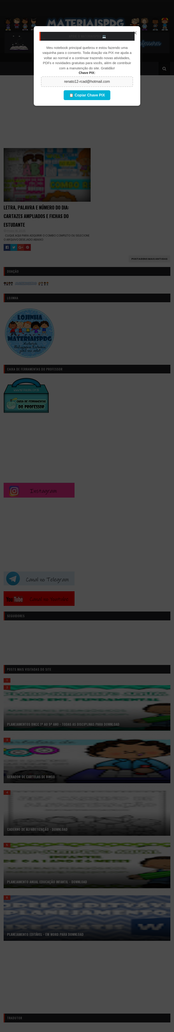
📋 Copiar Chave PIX (87, 95)
